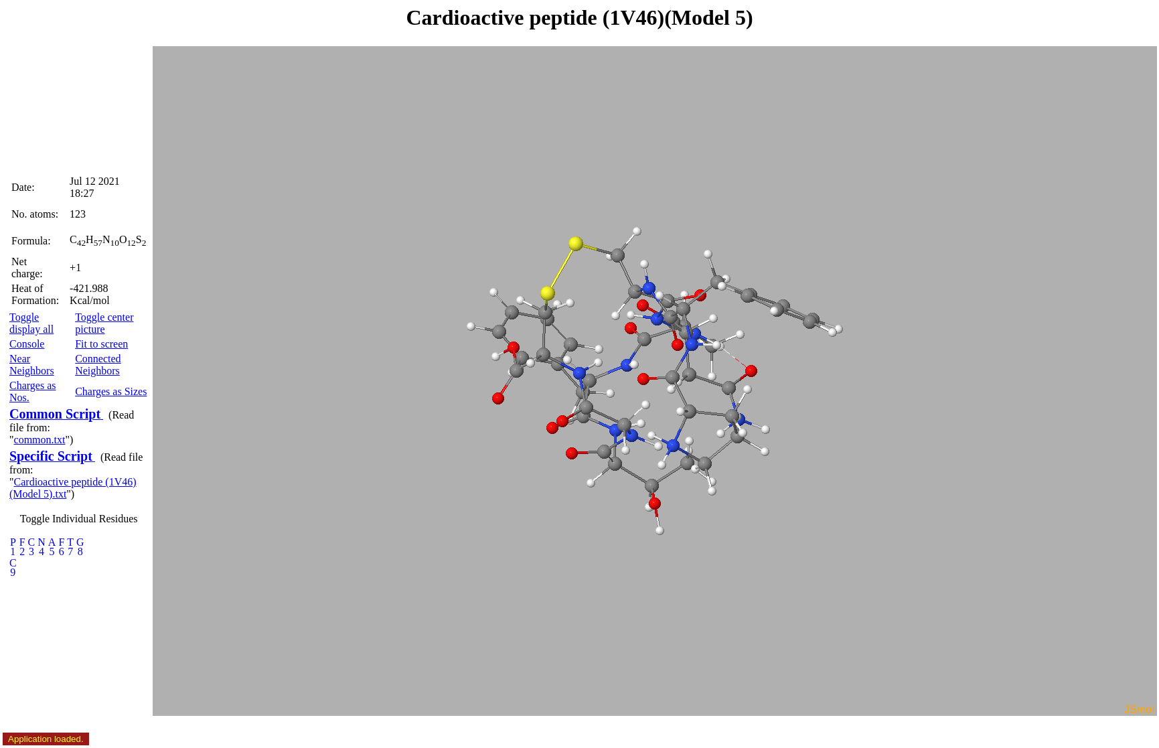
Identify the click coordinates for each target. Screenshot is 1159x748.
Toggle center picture (104, 323)
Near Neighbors (31, 364)
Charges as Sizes (111, 391)
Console (26, 344)
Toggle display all (31, 323)
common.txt (40, 439)
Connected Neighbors (98, 364)
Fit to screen (101, 344)
